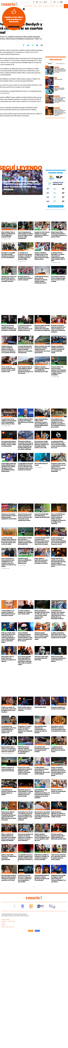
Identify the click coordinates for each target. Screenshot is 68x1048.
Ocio (57, 6)
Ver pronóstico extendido (55, 206)
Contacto (3, 925)
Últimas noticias (27, 6)
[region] (34, 14)
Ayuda (2, 923)
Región (40, 6)
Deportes (52, 6)
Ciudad (35, 6)
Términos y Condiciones (8, 921)
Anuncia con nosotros (7, 927)
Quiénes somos (5, 919)
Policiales (45, 6)
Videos (61, 6)
